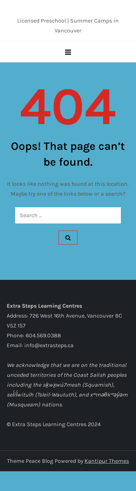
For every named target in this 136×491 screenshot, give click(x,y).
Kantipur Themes (107, 461)
